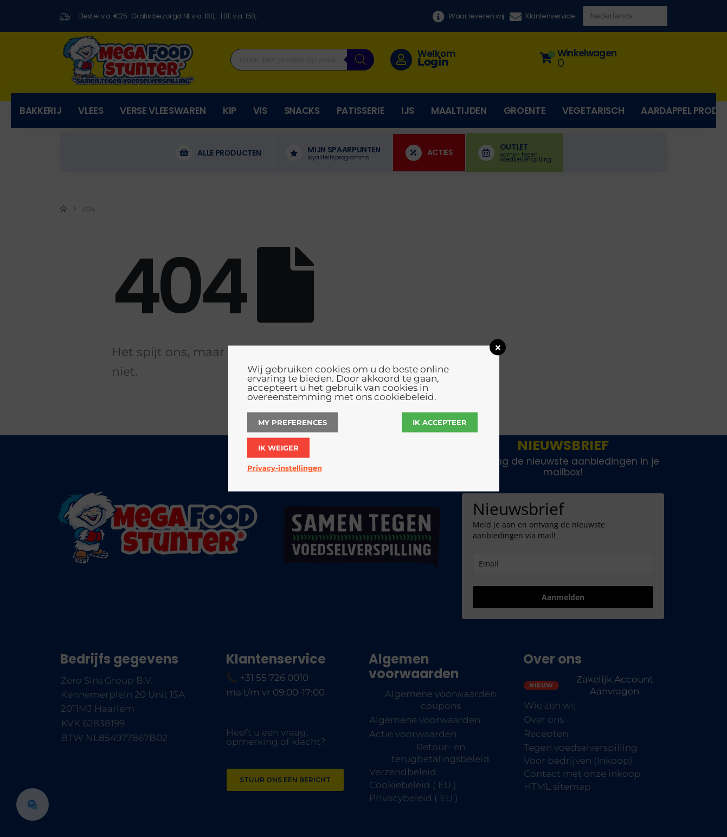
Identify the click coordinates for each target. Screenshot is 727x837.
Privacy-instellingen (284, 467)
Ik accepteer (440, 422)
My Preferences (292, 422)
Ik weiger (278, 447)
